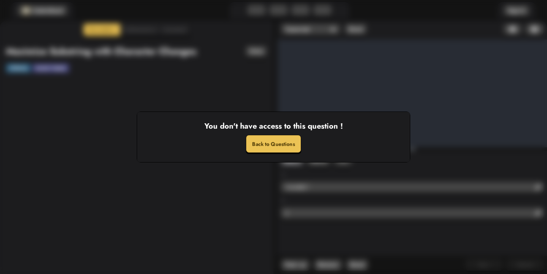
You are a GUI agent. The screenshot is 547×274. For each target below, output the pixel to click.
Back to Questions (273, 144)
